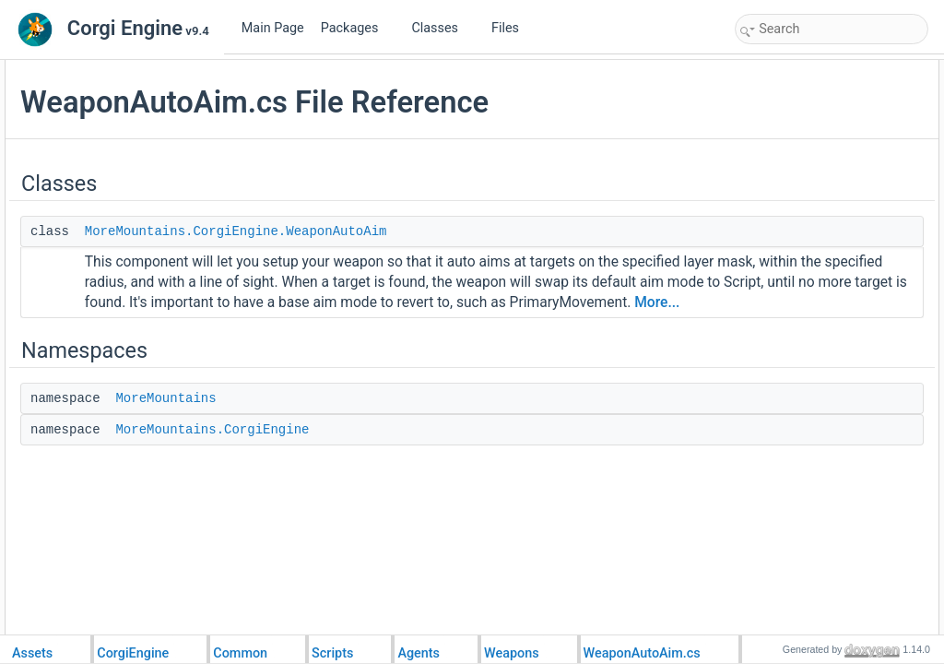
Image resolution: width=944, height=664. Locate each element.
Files (512, 28)
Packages (357, 28)
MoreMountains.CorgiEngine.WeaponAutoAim (461, 266)
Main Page (273, 28)
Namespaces (772, 110)
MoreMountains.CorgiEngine (437, 525)
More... (654, 398)
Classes (441, 28)
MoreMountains (390, 494)
